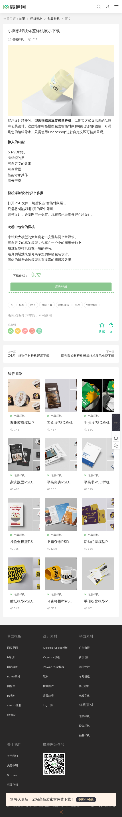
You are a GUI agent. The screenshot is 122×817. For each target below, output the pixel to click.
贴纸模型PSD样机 (23, 602)
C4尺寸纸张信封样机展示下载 (28, 355)
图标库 (11, 686)
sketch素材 (14, 705)
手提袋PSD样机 (97, 423)
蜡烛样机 (91, 305)
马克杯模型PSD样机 (60, 602)
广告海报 (84, 647)
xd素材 (11, 715)
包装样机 (18, 39)
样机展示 (63, 305)
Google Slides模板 (55, 647)
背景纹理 (48, 695)
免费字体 (84, 695)
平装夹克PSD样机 (60, 483)
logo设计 (49, 705)
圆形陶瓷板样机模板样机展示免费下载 (87, 355)
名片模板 (84, 676)
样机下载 (47, 305)
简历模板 (84, 686)
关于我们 (12, 756)
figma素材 (13, 676)
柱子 (33, 305)
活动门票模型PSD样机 (97, 542)
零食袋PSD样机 (60, 423)
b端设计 (12, 657)
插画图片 (48, 686)
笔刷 (45, 676)
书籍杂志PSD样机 (60, 542)
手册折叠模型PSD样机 (97, 602)
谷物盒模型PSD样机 (23, 542)
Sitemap (12, 775)
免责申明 (12, 765)
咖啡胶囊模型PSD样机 (23, 423)
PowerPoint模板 (53, 667)
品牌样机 (84, 735)
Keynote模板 (51, 657)
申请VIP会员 (86, 799)
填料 (21, 305)
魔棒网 (14, 6)
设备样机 (84, 725)
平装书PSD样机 (97, 482)
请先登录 (61, 286)
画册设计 (84, 667)
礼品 (77, 305)
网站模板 (12, 667)
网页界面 (12, 647)
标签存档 (12, 784)
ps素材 (11, 695)
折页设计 (84, 657)
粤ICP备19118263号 (103, 806)
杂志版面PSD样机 (23, 483)
